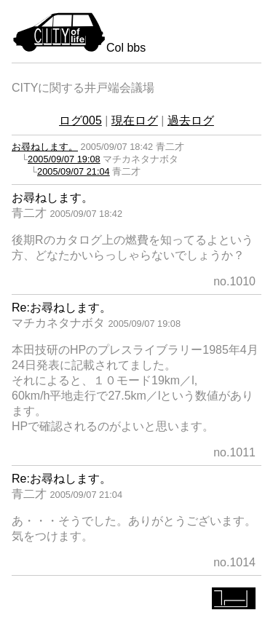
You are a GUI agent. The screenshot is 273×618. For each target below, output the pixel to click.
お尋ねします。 (45, 146)
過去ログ (190, 120)
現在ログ (134, 120)
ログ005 (80, 120)
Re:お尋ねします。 (61, 307)
